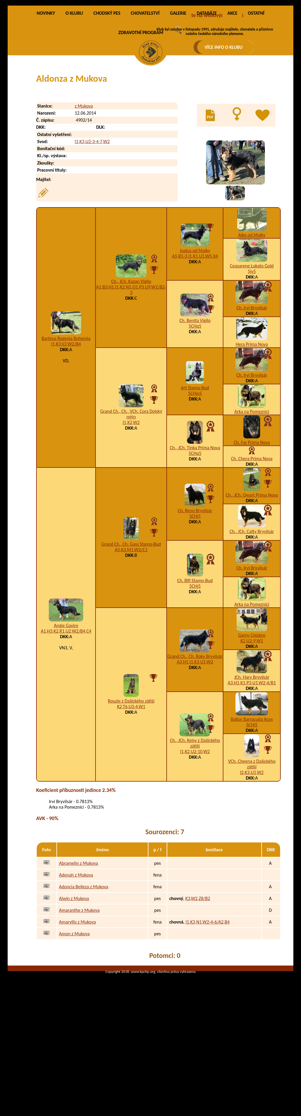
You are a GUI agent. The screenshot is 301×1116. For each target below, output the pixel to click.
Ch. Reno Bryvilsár (195, 579)
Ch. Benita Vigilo (194, 388)
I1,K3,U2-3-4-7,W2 (92, 209)
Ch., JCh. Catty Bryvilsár (252, 599)
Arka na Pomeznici (251, 479)
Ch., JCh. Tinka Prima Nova (195, 516)
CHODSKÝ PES (106, 81)
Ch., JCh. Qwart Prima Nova (252, 563)
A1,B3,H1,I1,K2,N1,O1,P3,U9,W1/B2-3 (131, 357)
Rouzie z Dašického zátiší (131, 769)
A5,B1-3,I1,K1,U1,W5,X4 (195, 324)
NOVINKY (46, 81)
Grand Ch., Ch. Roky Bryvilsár (195, 724)
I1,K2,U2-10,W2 (195, 819)
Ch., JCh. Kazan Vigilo (131, 349)
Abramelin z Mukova (78, 931)
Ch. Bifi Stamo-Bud (195, 648)
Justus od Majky (195, 318)
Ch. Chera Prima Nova (251, 526)
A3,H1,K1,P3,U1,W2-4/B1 (252, 751)
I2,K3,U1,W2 (251, 840)
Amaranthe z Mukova (79, 978)
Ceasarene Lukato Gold (252, 334)
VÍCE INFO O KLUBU (224, 47)
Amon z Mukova (74, 1001)
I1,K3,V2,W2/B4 (66, 412)
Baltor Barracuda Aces (252, 787)
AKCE (232, 81)
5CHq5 (195, 394)
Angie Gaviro (66, 693)
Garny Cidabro (251, 703)
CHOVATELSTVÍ (145, 81)
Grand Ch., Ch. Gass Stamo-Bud (131, 612)
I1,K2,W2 (131, 490)
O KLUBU (74, 81)
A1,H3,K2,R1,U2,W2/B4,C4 (66, 699)
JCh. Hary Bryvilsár (252, 745)
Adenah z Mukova (76, 943)
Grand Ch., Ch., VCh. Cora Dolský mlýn (131, 482)
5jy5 (252, 339)
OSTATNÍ (256, 81)
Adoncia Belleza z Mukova (83, 954)
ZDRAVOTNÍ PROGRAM (140, 100)
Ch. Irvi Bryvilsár (251, 376)
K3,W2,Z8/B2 (197, 966)
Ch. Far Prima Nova (252, 510)
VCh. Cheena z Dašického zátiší (252, 832)
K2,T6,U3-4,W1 (131, 774)
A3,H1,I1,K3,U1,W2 (195, 730)
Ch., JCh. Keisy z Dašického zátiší (195, 811)
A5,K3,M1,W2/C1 (131, 618)
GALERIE (178, 81)
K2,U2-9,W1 (251, 709)
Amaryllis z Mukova (77, 990)
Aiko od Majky (251, 303)
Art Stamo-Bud (195, 456)
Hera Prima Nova (252, 412)
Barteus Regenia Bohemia (66, 406)
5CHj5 (195, 584)
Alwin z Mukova (74, 966)
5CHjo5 (195, 461)
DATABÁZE (207, 81)
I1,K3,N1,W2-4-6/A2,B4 (207, 990)
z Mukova (84, 174)
